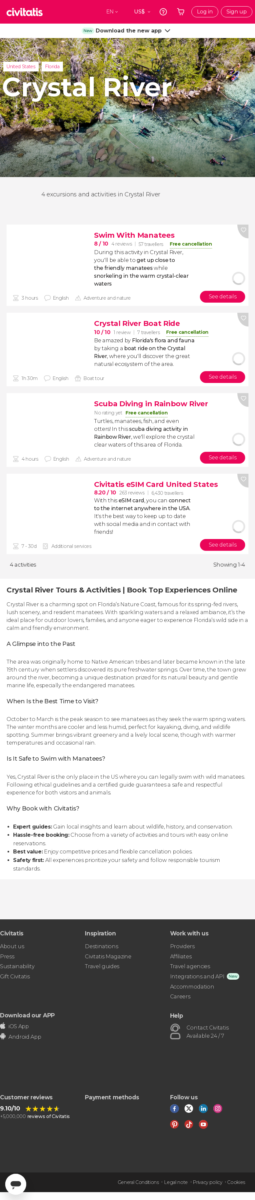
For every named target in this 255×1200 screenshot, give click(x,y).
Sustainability (17, 966)
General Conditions (138, 1182)
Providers (182, 946)
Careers (180, 996)
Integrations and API (197, 976)
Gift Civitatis (15, 976)
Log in (205, 12)
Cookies (236, 1182)
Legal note (176, 1182)
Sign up (236, 12)
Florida (52, 67)
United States (21, 67)
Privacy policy (207, 1182)
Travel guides (102, 966)
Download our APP (27, 1015)
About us (12, 946)
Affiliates (181, 956)
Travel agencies (190, 966)
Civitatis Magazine (108, 956)
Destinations (101, 946)
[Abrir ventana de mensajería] (15, 1184)
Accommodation (192, 987)
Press (7, 956)
